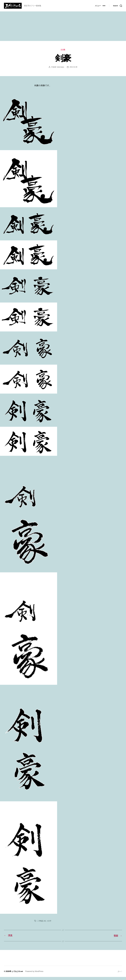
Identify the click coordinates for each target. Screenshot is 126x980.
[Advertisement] (63, 29)
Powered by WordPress (35, 974)
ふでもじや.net (18, 974)
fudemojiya (60, 70)
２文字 (49, 924)
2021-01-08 (73, 70)
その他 (63, 52)
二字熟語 (40, 924)
